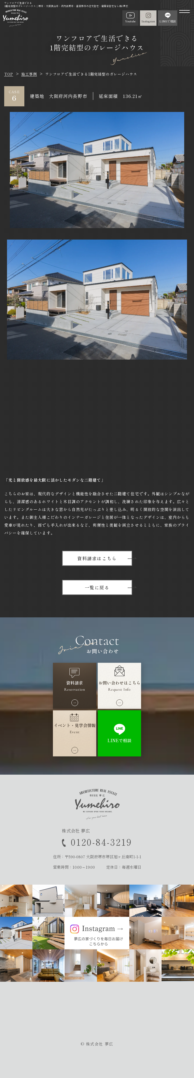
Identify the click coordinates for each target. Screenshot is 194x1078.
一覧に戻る (97, 587)
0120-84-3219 (101, 841)
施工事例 (29, 74)
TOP (8, 74)
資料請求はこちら (97, 558)
